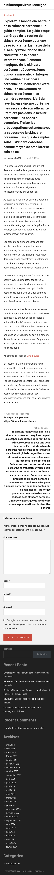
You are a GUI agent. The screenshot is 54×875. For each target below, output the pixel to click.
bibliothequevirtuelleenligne (24, 5)
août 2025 (10, 778)
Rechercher (8, 648)
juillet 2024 (11, 828)
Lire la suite (33, 355)
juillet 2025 (11, 782)
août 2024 (10, 824)
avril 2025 (10, 794)
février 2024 (11, 846)
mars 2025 (11, 797)
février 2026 (11, 756)
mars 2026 (11, 752)
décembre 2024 (13, 809)
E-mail (7, 593)
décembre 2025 (13, 763)
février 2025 (11, 801)
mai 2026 (10, 744)
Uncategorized (10, 15)
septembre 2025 (13, 775)
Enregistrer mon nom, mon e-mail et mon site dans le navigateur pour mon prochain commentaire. (25, 624)
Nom (6, 580)
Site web (7, 607)
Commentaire (11, 537)
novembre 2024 (13, 812)
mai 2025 (10, 790)
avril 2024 (10, 839)
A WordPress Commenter (17, 728)
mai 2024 (10, 835)
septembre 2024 (13, 820)
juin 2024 (10, 831)
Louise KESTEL (14, 158)
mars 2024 (11, 843)
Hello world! (38, 728)
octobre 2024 (12, 816)
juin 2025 (10, 786)
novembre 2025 (13, 767)
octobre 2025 (12, 771)
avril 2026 (10, 748)
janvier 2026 (12, 760)
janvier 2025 (12, 805)
